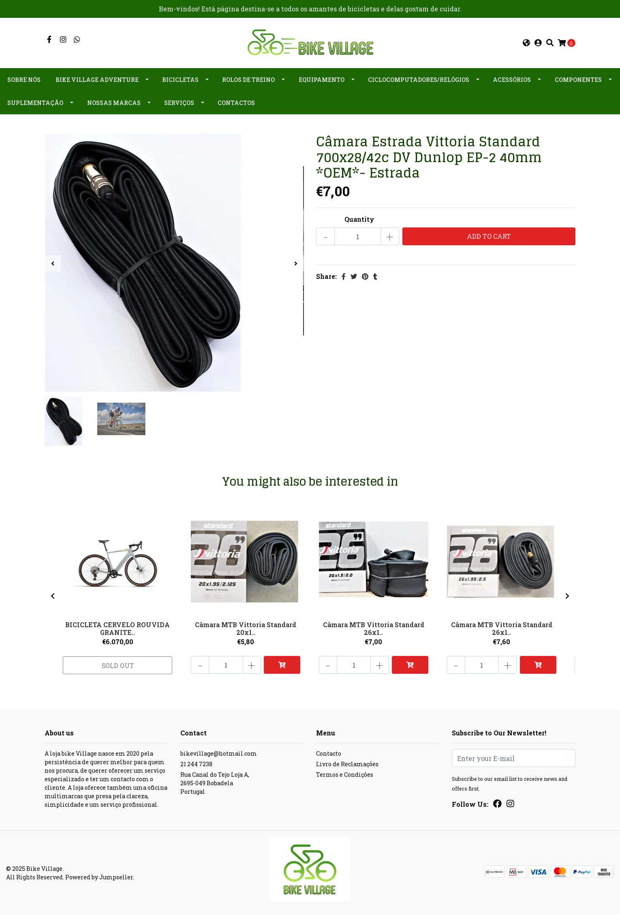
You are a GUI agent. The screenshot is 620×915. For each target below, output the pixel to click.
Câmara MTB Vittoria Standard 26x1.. (373, 628)
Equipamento (321, 80)
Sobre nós (24, 80)
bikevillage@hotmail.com (218, 753)
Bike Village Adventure (97, 80)
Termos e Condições (344, 774)
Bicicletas (180, 80)
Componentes (578, 80)
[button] (526, 43)
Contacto (328, 753)
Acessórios (512, 80)
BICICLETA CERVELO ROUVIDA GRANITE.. (117, 628)
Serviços (179, 103)
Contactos (236, 103)
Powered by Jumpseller (99, 877)
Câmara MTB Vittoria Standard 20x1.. (245, 628)
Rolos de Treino (248, 80)
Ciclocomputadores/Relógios (418, 80)
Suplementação (35, 103)
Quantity (359, 219)
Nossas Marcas (114, 103)
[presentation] (53, 263)
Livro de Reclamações (347, 764)
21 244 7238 (196, 764)
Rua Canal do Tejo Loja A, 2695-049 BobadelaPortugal (214, 783)
